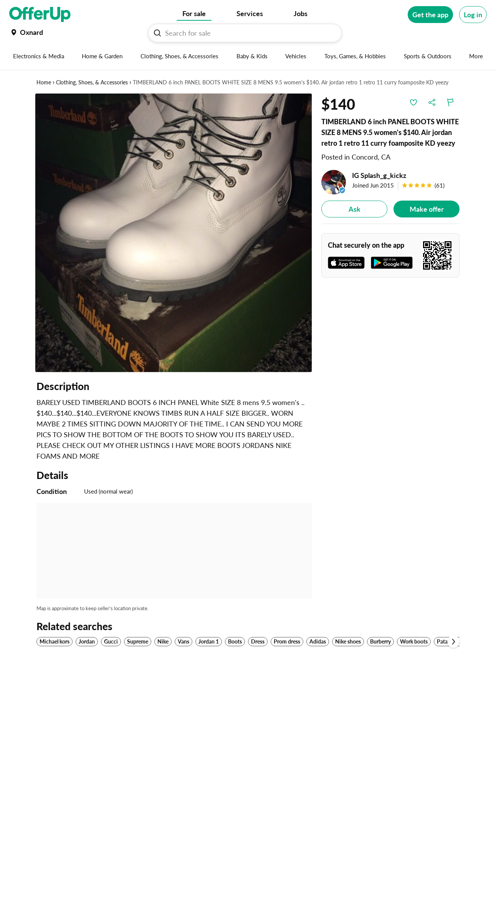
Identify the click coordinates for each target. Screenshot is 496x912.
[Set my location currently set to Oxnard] (26, 32)
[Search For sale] (248, 33)
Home (43, 82)
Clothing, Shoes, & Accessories (92, 82)
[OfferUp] (40, 14)
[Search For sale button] (157, 33)
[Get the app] (430, 14)
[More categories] (476, 56)
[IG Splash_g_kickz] (390, 182)
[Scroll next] (453, 641)
